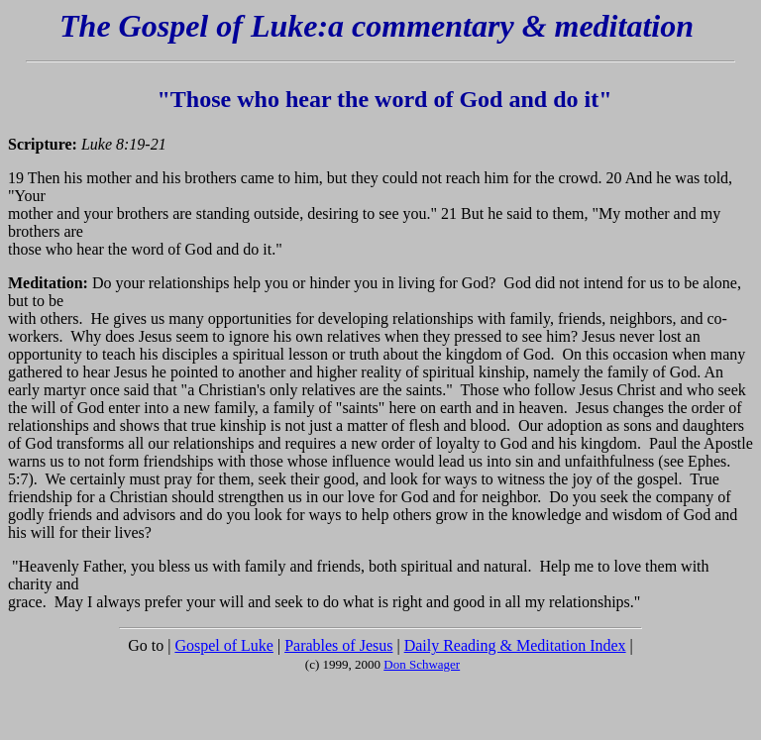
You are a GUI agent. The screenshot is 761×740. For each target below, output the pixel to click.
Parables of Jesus (338, 645)
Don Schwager (421, 664)
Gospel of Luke (223, 645)
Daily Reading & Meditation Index (515, 645)
